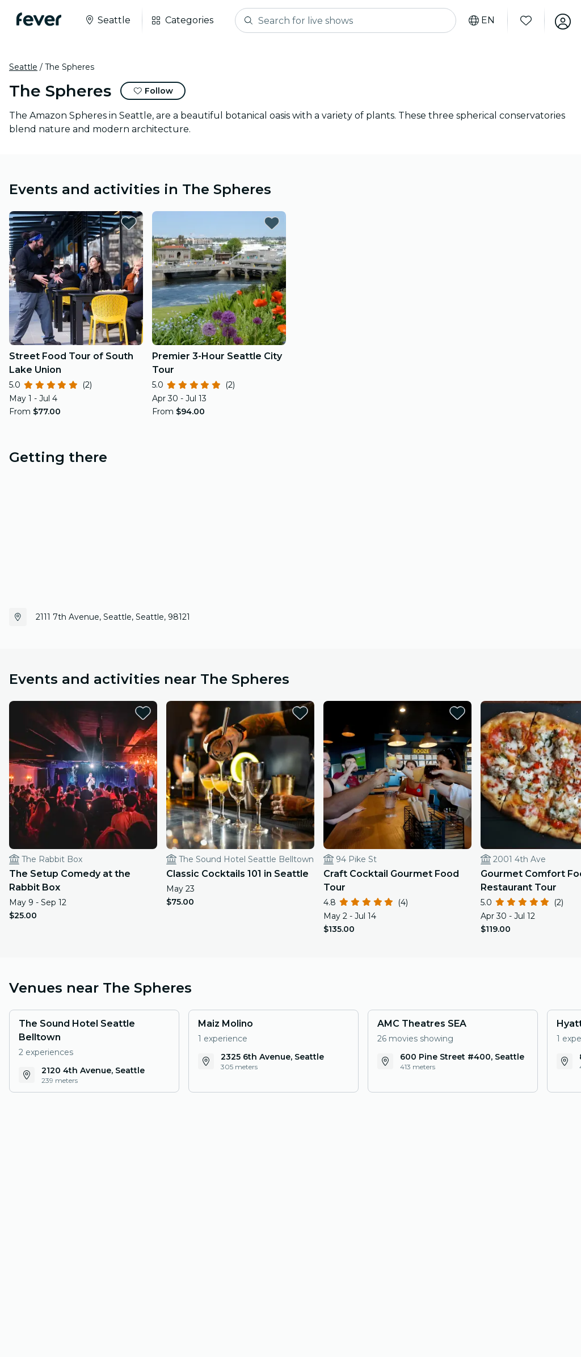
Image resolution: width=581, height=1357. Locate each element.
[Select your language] (478, 20)
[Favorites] (523, 20)
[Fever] (40, 19)
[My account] (559, 20)
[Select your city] (108, 20)
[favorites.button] (128, 223)
